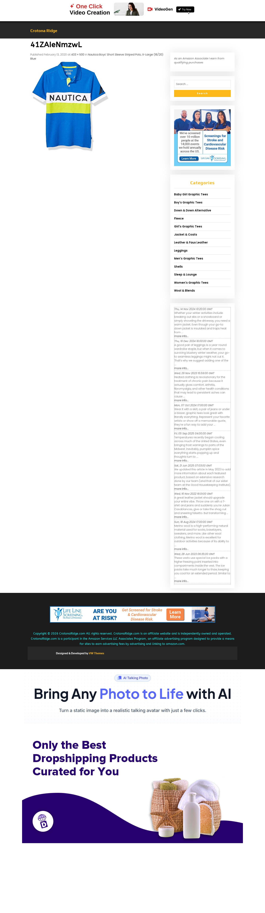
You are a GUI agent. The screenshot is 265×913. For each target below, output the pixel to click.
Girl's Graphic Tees (188, 226)
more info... (181, 336)
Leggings (181, 250)
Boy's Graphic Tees (188, 202)
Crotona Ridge (43, 30)
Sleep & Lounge (185, 274)
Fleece (179, 218)
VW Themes (96, 653)
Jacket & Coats (185, 234)
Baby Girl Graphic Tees (191, 194)
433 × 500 (77, 54)
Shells (178, 267)
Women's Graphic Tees (191, 283)
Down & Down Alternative (192, 210)
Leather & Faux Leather (191, 242)
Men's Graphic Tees (188, 258)
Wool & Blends (184, 290)
